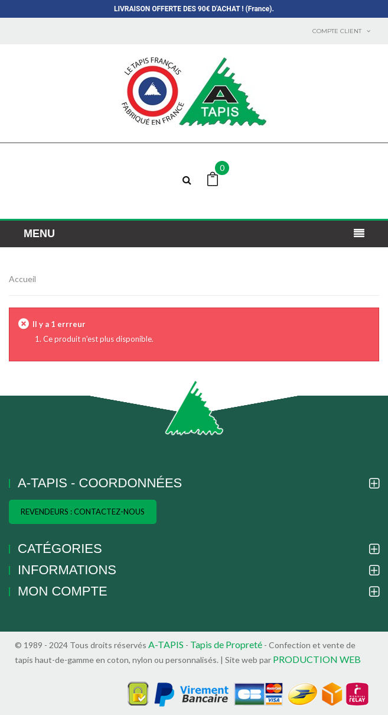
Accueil (22, 279)
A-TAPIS (166, 644)
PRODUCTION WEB (317, 659)
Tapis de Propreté (227, 644)
